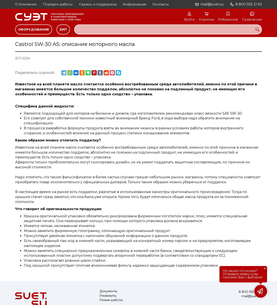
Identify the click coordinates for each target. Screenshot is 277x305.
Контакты (161, 4)
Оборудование (33, 29)
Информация (134, 4)
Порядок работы (57, 4)
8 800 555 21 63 (248, 4)
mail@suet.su (212, 4)
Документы (108, 291)
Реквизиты (108, 295)
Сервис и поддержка (97, 4)
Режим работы (111, 300)
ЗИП (63, 29)
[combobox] (168, 29)
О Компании (26, 4)
